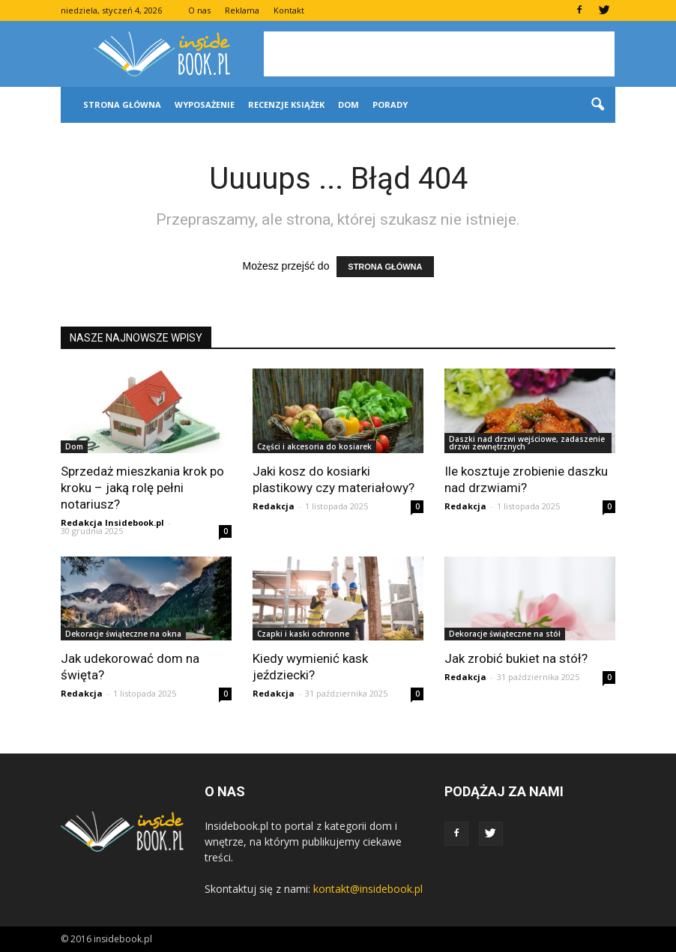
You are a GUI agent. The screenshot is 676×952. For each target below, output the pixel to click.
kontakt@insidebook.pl (368, 889)
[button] (597, 105)
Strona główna (122, 104)
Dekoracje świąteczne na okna (123, 633)
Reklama (242, 10)
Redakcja (274, 506)
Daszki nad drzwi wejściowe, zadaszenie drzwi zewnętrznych (527, 443)
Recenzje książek (286, 104)
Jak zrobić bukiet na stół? (516, 658)
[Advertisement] (439, 53)
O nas (199, 10)
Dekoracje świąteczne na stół (505, 633)
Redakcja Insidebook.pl (112, 522)
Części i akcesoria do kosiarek (314, 446)
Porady (390, 104)
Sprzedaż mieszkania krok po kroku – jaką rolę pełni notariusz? (142, 488)
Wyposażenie (205, 104)
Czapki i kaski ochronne (303, 633)
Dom (348, 104)
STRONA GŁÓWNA (385, 266)
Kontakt (289, 10)
